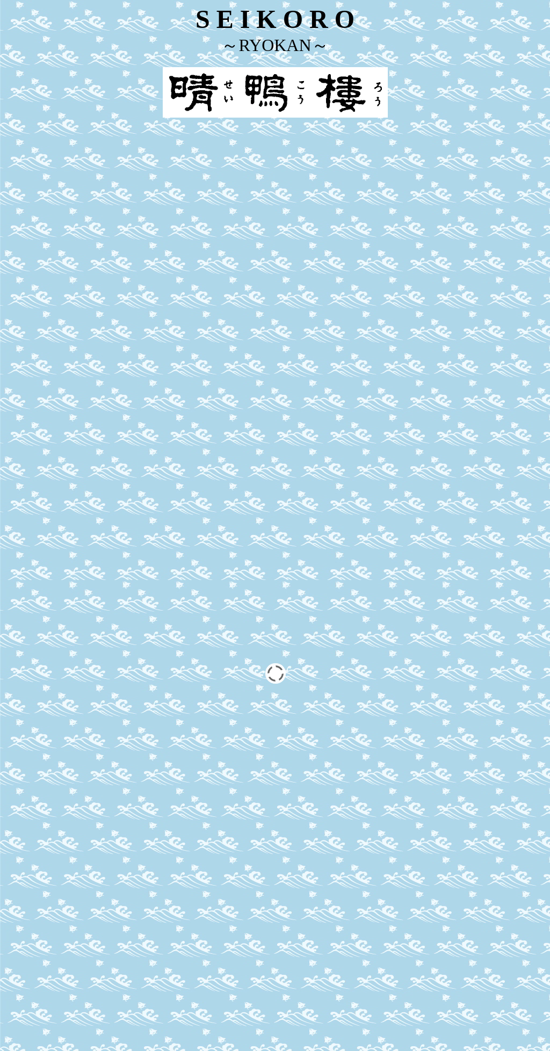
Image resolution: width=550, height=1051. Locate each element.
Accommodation (224, 819)
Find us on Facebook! (275, 944)
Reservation (225, 837)
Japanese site (274, 1037)
